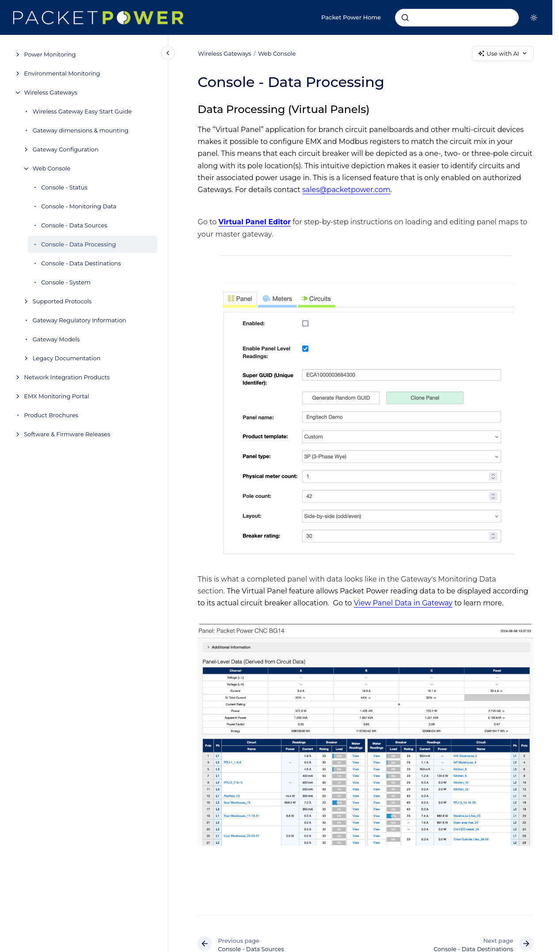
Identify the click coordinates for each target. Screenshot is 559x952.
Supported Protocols (62, 301)
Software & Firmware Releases (67, 434)
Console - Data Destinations (81, 263)
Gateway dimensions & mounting (81, 130)
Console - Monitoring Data (78, 206)
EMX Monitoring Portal (56, 396)
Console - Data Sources (74, 225)
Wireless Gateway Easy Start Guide (82, 111)
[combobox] (456, 17)
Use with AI (503, 53)
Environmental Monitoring (62, 73)
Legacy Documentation (66, 358)
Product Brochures (51, 415)
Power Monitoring (50, 54)
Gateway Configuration (66, 149)
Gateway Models (56, 339)
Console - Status (64, 187)
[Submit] (405, 18)
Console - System (65, 282)
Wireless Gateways (50, 92)
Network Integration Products (67, 377)
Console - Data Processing (78, 244)
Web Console (52, 168)
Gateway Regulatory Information (79, 320)
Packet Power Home (351, 17)
